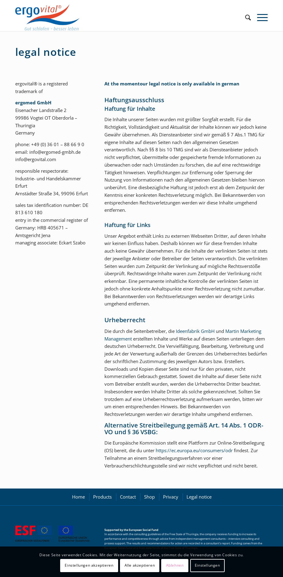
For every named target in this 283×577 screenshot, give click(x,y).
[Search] (245, 17)
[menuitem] (245, 17)
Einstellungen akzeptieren (89, 565)
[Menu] (259, 17)
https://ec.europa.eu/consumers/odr (194, 450)
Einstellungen (207, 565)
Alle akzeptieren (140, 565)
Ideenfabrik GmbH (195, 331)
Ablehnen (175, 565)
